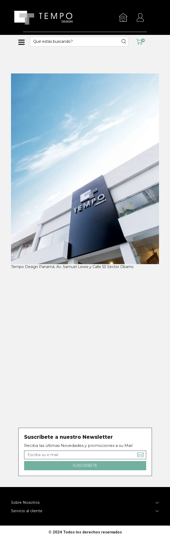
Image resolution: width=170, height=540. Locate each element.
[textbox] (76, 41)
